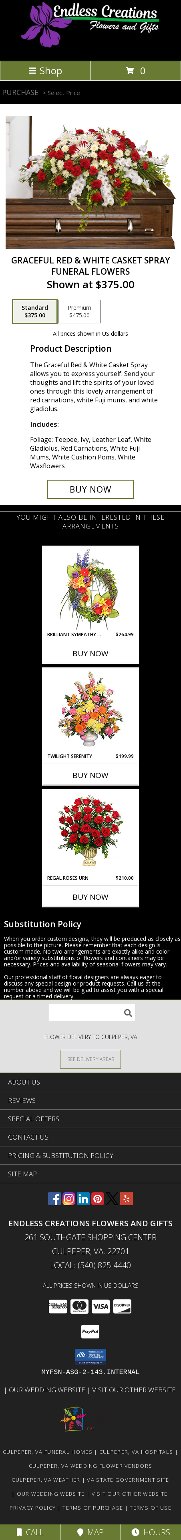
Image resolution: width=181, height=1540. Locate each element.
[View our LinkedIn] (83, 1202)
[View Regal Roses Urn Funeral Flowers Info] (90, 832)
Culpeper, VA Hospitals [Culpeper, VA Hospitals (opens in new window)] (136, 1451)
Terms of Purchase (92, 1507)
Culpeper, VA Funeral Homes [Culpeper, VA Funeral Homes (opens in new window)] (48, 1451)
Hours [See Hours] (150, 1532)
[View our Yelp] (126, 1202)
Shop (45, 70)
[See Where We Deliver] (90, 1059)
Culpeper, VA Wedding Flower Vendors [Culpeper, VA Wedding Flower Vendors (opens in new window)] (91, 1465)
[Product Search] (92, 1013)
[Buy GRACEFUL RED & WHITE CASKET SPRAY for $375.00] (90, 489)
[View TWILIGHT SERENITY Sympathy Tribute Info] (90, 710)
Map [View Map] (90, 1532)
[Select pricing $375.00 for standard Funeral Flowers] (34, 311)
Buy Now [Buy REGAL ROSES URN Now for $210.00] (90, 897)
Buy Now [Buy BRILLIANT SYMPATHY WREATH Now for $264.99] (90, 653)
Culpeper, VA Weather (46, 1479)
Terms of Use (150, 1507)
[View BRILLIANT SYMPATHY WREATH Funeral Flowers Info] (90, 588)
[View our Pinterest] (97, 1202)
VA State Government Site (128, 1479)
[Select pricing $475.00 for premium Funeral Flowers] (79, 311)
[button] (90, 1357)
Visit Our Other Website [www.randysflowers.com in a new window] (134, 1389)
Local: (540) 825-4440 (90, 1265)
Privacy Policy (33, 1507)
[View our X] (112, 1202)
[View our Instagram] (68, 1202)
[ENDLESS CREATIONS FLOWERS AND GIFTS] (91, 49)
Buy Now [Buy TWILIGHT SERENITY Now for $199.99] (90, 775)
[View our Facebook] (54, 1202)
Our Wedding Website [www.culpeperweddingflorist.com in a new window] (48, 1389)
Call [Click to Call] (30, 1532)
